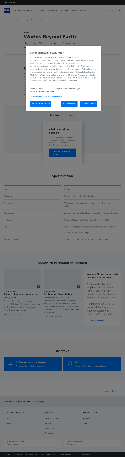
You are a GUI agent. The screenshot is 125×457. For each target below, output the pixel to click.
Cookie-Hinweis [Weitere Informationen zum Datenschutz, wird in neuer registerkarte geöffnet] (36, 96)
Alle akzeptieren (88, 103)
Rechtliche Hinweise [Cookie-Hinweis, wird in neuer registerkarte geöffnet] (53, 96)
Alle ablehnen (69, 103)
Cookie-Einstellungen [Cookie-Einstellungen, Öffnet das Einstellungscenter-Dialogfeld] (40, 103)
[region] (63, 78)
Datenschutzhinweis (45, 91)
